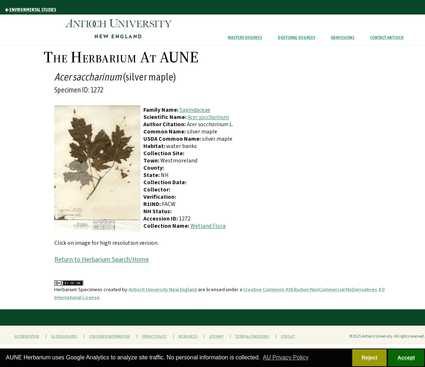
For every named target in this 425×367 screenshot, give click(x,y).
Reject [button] (369, 357)
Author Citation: (165, 124)
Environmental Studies (30, 9)
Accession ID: (161, 219)
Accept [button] (406, 357)
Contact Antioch (387, 37)
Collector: (156, 190)
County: (153, 168)
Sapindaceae (195, 110)
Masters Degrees (245, 37)
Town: (151, 161)
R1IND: (152, 204)
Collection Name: (166, 226)
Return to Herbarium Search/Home (101, 259)
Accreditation (26, 336)
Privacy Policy (154, 336)
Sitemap (216, 336)
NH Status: (157, 211)
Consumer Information (109, 336)
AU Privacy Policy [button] (285, 357)
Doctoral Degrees (296, 37)
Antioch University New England (163, 289)
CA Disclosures (64, 336)
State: (152, 175)
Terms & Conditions (252, 336)
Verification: (159, 197)
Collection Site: (163, 153)
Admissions (342, 37)
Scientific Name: (165, 117)
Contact (288, 336)
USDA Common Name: (172, 139)
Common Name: (165, 132)
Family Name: (161, 110)
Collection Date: (164, 182)
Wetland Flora (208, 226)
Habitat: (154, 146)
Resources (187, 336)
